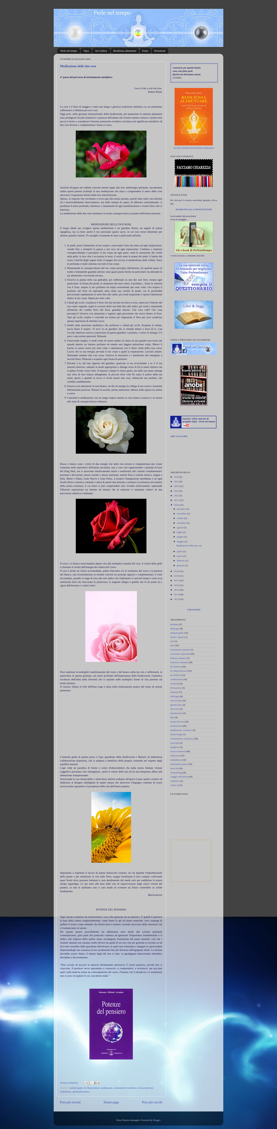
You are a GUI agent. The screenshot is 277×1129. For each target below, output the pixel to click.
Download (159, 50)
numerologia (176, 734)
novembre (182, 513)
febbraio (181, 560)
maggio (181, 541)
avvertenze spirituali (180, 654)
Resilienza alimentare (124, 50)
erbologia (174, 696)
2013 (176, 599)
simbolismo (65, 1091)
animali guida (76, 1088)
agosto (180, 527)
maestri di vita (177, 721)
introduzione (176, 713)
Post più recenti (70, 1102)
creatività (174, 683)
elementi (174, 692)
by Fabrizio (175, 666)
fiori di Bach (176, 700)
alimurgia (174, 628)
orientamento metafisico (125, 1088)
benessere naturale (179, 662)
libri (172, 717)
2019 (176, 571)
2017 (176, 580)
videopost (175, 781)
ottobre (180, 518)
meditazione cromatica (181, 730)
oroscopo (174, 743)
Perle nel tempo (69, 50)
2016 (176, 585)
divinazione (175, 687)
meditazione (107, 1088)
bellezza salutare (178, 658)
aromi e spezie (177, 637)
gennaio (181, 565)
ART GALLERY (178, 436)
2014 (176, 594)
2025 (176, 481)
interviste (174, 709)
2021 (176, 500)
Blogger (156, 1120)
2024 (176, 486)
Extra (145, 50)
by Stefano (175, 675)
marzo (180, 556)
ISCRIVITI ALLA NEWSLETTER (194, 209)
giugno (180, 536)
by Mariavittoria (92, 1088)
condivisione (176, 679)
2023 (176, 491)
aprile (180, 551)
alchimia (174, 624)
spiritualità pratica (81, 1091)
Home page (111, 1102)
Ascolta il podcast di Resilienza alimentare (193, 147)
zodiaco (174, 785)
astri (172, 645)
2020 (176, 505)
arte (172, 641)
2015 (176, 589)
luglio (180, 532)
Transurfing (175, 772)
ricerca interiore (145, 1088)
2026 (176, 477)
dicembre (181, 509)
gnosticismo (176, 704)
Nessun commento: (69, 1082)
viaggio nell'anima (179, 776)
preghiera (174, 747)
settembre (182, 523)
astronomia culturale (180, 649)
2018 (176, 575)
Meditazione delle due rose (78, 66)
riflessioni (175, 755)
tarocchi (174, 768)
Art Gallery (101, 50)
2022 (176, 495)
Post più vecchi (152, 1102)
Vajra (86, 50)
